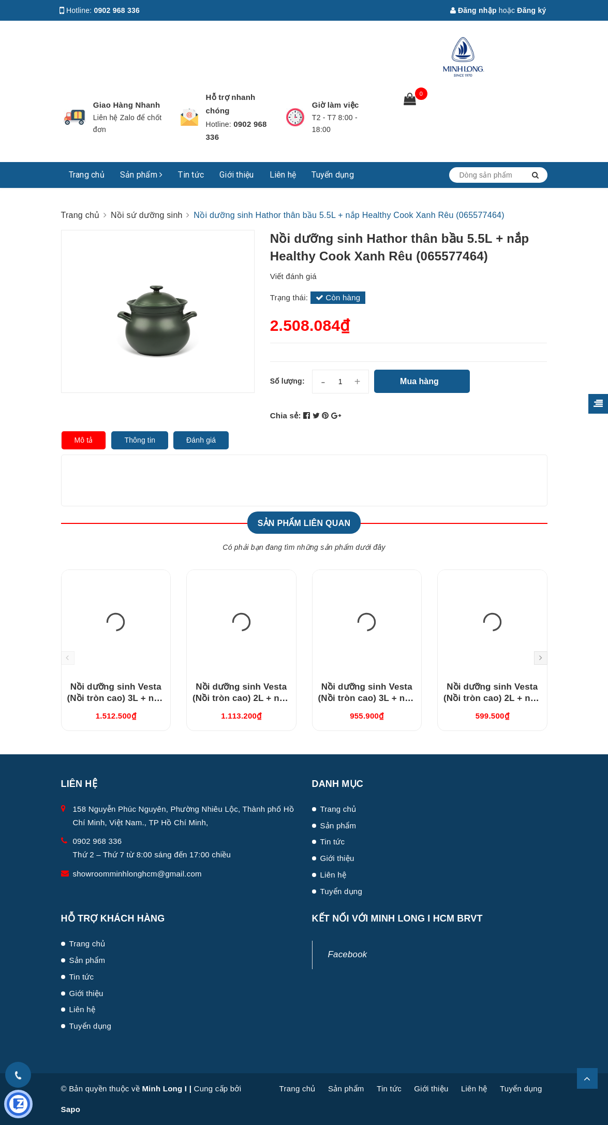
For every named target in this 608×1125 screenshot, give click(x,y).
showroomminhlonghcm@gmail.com (137, 873)
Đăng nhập (473, 10)
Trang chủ (87, 175)
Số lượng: (287, 381)
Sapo (71, 1109)
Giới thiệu (236, 175)
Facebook (347, 954)
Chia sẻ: (285, 415)
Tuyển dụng (333, 175)
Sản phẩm (141, 175)
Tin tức (191, 175)
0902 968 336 (117, 10)
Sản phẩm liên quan (304, 523)
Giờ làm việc (335, 104)
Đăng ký (531, 10)
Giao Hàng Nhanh (126, 104)
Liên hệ (283, 175)
